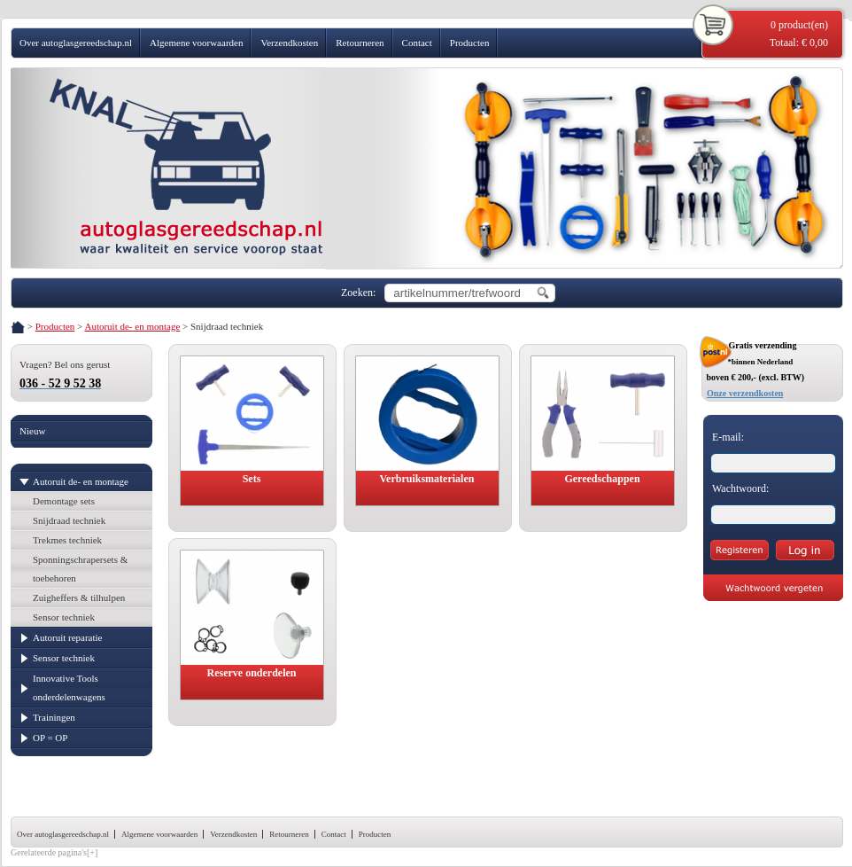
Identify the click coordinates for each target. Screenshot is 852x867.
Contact (417, 42)
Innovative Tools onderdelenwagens (69, 687)
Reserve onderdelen (252, 673)
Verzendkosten (289, 42)
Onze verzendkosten (745, 393)
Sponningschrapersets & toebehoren (80, 568)
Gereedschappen (601, 479)
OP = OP (50, 737)
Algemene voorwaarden (196, 42)
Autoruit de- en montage (132, 326)
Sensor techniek (64, 617)
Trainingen (54, 717)
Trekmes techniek (67, 540)
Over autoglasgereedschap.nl (75, 42)
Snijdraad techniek (69, 520)
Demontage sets (64, 501)
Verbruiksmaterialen (427, 479)
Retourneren (359, 42)
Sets (252, 479)
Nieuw (32, 431)
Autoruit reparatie (68, 637)
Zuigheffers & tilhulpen (79, 597)
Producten (470, 42)
